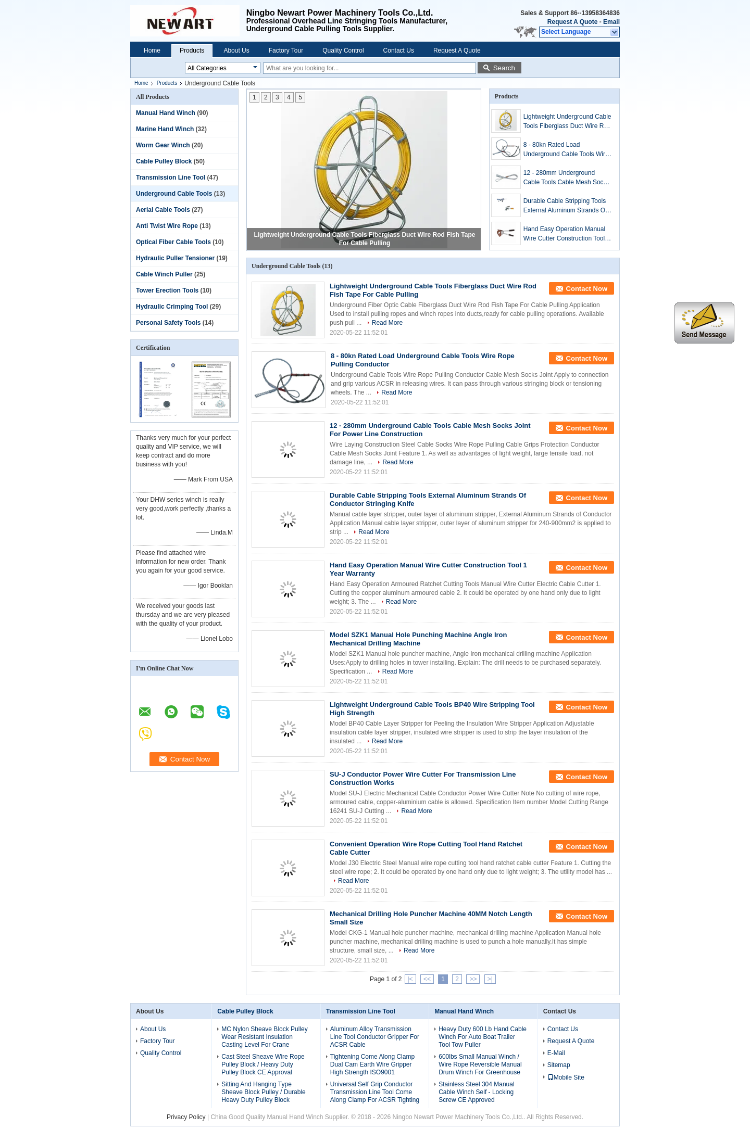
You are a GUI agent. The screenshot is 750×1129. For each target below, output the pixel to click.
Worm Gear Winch (163, 145)
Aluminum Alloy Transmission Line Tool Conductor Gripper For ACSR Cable (374, 1036)
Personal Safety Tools (168, 322)
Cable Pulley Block (164, 161)
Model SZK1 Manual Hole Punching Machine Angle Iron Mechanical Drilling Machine (418, 639)
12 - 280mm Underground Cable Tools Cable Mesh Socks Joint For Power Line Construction (566, 178)
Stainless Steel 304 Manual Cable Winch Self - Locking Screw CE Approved (476, 1092)
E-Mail (556, 1053)
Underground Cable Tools (174, 193)
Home (152, 50)
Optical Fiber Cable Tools (173, 242)
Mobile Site (565, 1077)
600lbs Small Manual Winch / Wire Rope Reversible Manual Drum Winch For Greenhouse (480, 1064)
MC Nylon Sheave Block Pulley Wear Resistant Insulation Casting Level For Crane (264, 1036)
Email (611, 22)
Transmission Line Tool (170, 177)
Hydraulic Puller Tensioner (175, 258)
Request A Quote (572, 22)
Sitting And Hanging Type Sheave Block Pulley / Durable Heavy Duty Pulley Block (263, 1092)
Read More (387, 322)
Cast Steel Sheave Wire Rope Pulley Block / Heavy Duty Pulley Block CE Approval (262, 1064)
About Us (236, 50)
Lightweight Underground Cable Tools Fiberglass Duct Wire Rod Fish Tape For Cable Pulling (567, 122)
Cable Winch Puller (164, 274)
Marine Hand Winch (165, 129)
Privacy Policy (186, 1117)
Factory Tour (286, 50)
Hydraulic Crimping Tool (172, 306)
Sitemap (558, 1065)
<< (427, 979)
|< (410, 979)
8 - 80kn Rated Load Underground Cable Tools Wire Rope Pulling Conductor (566, 150)
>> (473, 979)
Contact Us (398, 50)
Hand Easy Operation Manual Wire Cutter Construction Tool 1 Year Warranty (566, 234)
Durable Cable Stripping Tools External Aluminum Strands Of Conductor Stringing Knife (565, 206)
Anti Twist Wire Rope (167, 226)
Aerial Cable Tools (163, 209)
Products (192, 50)
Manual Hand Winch (165, 113)
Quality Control (343, 50)
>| (490, 979)
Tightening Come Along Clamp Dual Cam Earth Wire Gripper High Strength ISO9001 (372, 1064)
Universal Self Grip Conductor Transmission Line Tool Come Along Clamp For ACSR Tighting (374, 1092)
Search (504, 68)
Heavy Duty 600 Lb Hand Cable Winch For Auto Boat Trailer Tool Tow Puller (483, 1036)
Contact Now (586, 289)
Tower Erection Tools (167, 290)
